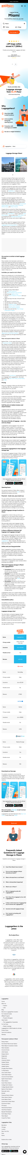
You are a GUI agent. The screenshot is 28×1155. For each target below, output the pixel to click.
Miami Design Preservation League (14, 309)
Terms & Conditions (6, 1032)
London (3, 1129)
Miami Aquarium (13, 291)
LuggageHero (7, 146)
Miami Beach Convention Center (9, 1045)
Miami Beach (11, 213)
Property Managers (8, 1018)
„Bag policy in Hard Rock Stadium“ (10, 333)
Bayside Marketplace (16, 216)
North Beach (21, 215)
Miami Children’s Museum (15, 295)
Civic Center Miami (6, 1072)
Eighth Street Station (7, 1078)
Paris (3, 1133)
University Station (6, 1060)
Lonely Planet (21, 378)
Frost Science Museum (14, 307)
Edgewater (4, 1056)
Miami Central (14, 206)
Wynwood (4, 1058)
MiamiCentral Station (7, 1107)
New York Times (13, 378)
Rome (3, 1135)
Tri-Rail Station (5, 1070)
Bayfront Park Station (7, 1089)
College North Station (7, 1085)
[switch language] (21, 6)
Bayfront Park (15, 294)
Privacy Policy (5, 1030)
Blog (3, 1009)
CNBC (5, 380)
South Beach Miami (6, 1099)
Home (3, 1001)
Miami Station (5, 1081)
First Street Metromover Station (9, 1043)
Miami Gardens (5, 1048)
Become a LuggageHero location (10, 1011)
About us (4, 1003)
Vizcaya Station (5, 1064)
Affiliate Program (6, 1016)
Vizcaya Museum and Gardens (14, 292)
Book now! (14, 823)
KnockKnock (12, 375)
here (18, 491)
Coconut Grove (5, 1050)
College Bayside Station (7, 1087)
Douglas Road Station (7, 1068)
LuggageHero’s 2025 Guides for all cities (12, 1028)
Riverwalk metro (6, 1091)
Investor (5, 1005)
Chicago (4, 1127)
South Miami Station (6, 1083)
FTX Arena (4, 1105)
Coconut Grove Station (7, 1076)
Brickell (3, 1093)
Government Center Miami (8, 1101)
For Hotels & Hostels (7, 1014)
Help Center (5, 1020)
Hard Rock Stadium (6, 1109)
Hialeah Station (5, 1066)
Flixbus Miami (5, 1041)
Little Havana (5, 1052)
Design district (5, 1054)
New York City (5, 1131)
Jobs (4, 1007)
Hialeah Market (5, 1062)
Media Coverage (7, 1026)
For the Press (5, 1024)
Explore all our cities (6, 1139)
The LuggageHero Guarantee (10, 1022)
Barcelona (4, 1125)
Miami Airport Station (7, 1097)
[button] (25, 1152)
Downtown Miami (13, 205)
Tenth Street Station (6, 1074)
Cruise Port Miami (6, 1118)
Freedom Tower (13, 304)
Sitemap (4, 1034)
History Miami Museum (14, 306)
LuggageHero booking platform (9, 225)
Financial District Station (7, 1095)
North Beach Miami (6, 1114)
